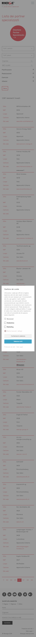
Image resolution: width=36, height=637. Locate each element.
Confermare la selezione (18, 336)
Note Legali (20, 347)
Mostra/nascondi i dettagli (14, 331)
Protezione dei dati (9, 347)
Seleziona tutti (18, 341)
